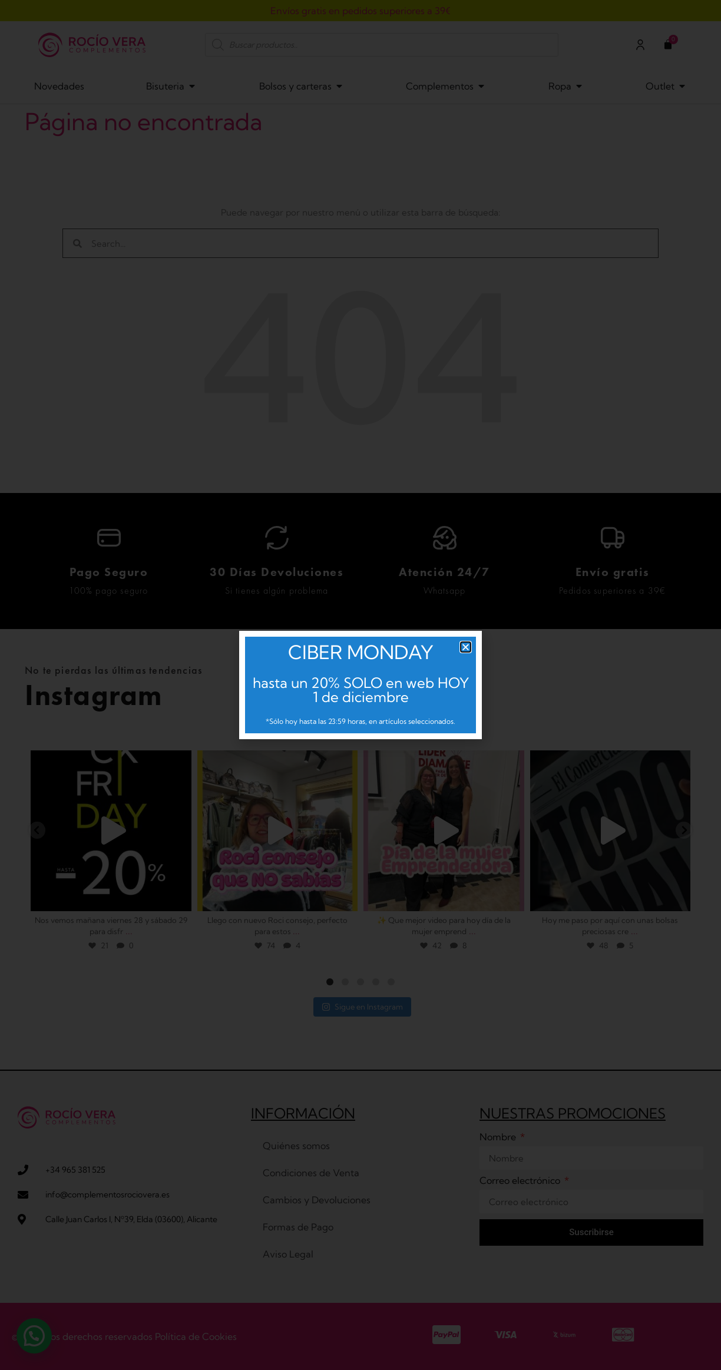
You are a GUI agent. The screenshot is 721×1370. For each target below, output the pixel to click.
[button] (465, 647)
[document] (360, 685)
